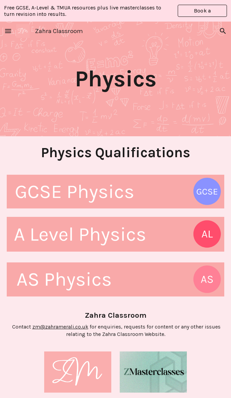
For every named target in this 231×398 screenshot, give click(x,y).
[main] (116, 78)
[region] (115, 11)
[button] (8, 31)
